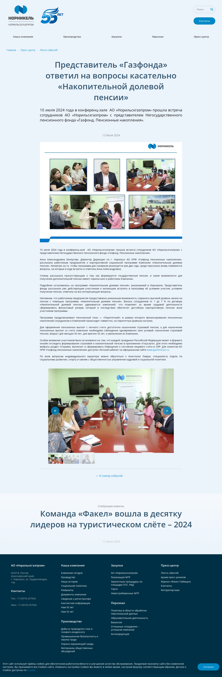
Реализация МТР (120, 577)
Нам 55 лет (67, 611)
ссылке (31, 670)
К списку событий (111, 476)
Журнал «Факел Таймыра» (176, 581)
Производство (72, 36)
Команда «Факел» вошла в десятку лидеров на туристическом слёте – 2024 (111, 519)
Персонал (158, 36)
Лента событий (48, 50)
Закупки (116, 36)
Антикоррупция (120, 634)
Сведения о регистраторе (76, 598)
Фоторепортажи (170, 590)
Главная (11, 50)
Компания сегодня (72, 572)
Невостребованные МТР (125, 593)
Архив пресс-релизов (173, 577)
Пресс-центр (201, 36)
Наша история (69, 581)
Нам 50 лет (67, 607)
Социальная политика (74, 585)
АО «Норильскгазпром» (124, 572)
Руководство (68, 577)
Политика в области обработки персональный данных (129, 612)
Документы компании (73, 594)
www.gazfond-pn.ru (158, 349)
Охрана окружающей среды (77, 643)
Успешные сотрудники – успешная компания (125, 628)
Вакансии (116, 622)
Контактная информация (75, 603)
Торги (114, 588)
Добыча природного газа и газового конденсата (76, 630)
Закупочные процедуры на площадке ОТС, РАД (126, 583)
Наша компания (23, 36)
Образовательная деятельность (129, 618)
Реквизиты (67, 590)
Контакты (204, 21)
